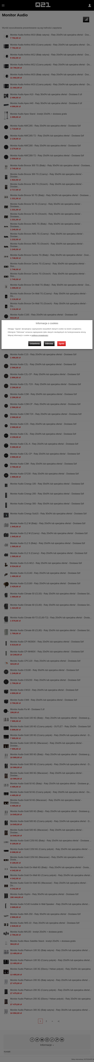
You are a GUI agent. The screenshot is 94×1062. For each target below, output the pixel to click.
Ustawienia (35, 344)
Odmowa (49, 344)
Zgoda (61, 344)
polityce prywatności (40, 335)
